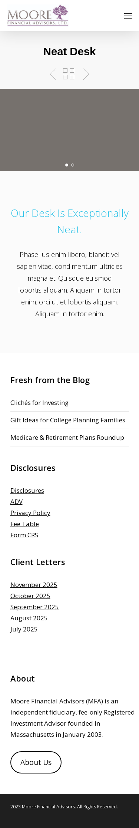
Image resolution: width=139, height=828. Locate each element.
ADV (16, 501)
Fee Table (24, 523)
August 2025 (29, 618)
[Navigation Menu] (128, 15)
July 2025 (24, 629)
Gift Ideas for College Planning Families (67, 420)
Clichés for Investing (39, 402)
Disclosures (27, 490)
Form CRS (24, 535)
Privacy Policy (30, 512)
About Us (36, 762)
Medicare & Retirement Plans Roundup (67, 437)
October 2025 (30, 595)
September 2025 (34, 607)
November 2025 (33, 584)
